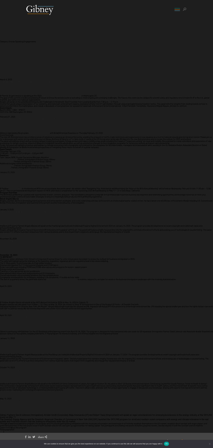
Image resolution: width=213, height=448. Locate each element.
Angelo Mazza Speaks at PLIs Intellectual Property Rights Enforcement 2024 (32, 340)
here (29, 428)
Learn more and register (10, 234)
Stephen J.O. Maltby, (9, 159)
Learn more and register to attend (14, 205)
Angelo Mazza (15, 189)
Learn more (5, 392)
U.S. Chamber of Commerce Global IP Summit (61, 96)
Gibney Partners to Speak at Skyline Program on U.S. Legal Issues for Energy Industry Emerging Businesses (45, 401)
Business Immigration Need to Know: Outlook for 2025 (23, 241)
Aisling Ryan (5, 168)
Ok (166, 444)
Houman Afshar (7, 166)
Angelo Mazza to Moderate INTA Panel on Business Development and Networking (35, 174)
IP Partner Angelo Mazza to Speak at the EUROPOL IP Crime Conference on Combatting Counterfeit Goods (45, 369)
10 (9, 432)
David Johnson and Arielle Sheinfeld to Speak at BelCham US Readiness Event (33, 317)
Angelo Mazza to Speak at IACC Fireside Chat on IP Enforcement (27, 288)
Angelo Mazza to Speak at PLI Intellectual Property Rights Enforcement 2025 (33, 212)
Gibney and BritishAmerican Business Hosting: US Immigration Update (30, 119)
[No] (209, 443)
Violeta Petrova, (7, 161)
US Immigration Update (39, 133)
